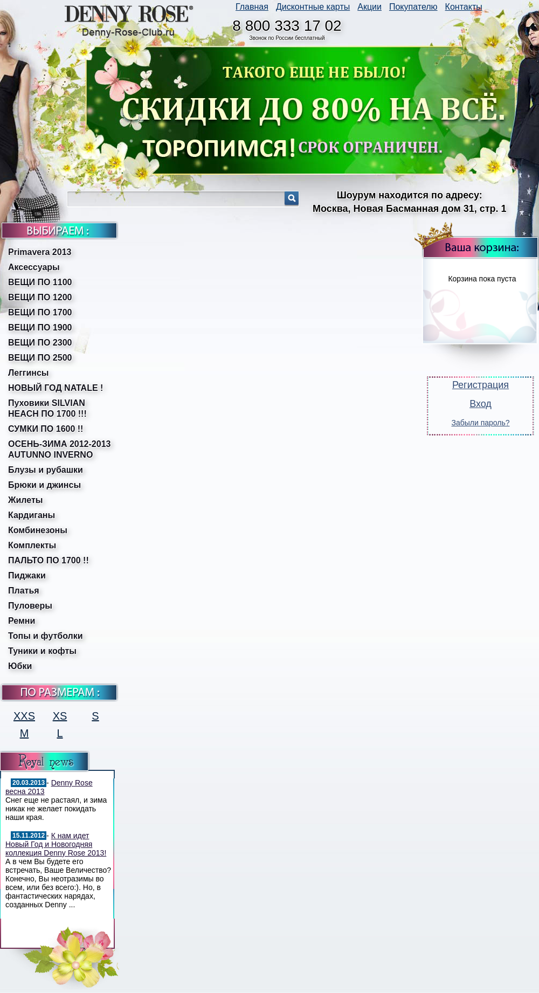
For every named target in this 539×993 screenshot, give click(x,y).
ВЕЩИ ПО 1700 (40, 312)
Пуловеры (30, 605)
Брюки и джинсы (44, 484)
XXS (24, 716)
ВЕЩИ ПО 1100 (40, 282)
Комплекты (32, 545)
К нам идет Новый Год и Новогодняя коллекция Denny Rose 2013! (55, 844)
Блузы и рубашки (45, 469)
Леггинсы (28, 372)
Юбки (20, 666)
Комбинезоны (37, 530)
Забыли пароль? (480, 422)
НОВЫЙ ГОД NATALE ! (55, 387)
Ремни (21, 620)
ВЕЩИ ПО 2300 (40, 342)
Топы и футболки (45, 635)
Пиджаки (27, 575)
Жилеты (25, 500)
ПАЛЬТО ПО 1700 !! (48, 560)
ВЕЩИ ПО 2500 (40, 357)
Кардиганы (31, 515)
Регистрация (480, 385)
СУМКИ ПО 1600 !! (45, 428)
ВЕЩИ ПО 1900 (40, 327)
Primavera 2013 (39, 252)
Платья (23, 590)
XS (60, 716)
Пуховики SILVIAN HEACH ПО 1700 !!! (47, 408)
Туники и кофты (42, 651)
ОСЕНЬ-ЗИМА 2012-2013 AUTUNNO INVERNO (59, 449)
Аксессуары (34, 267)
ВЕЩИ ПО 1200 (40, 297)
